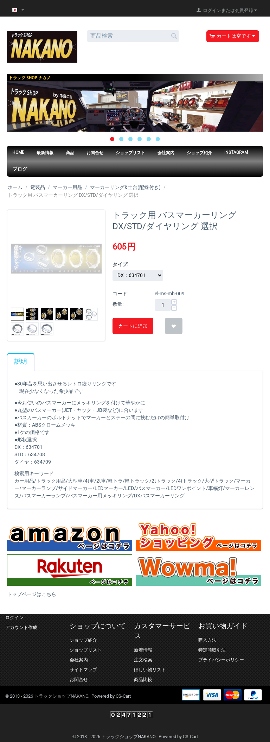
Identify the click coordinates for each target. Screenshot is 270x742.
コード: (120, 293)
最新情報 (45, 152)
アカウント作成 (21, 627)
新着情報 (143, 650)
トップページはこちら (31, 594)
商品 (70, 152)
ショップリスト (130, 152)
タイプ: (120, 264)
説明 (20, 361)
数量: (117, 304)
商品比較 (143, 679)
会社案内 (166, 152)
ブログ (19, 169)
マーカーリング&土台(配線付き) (125, 187)
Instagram (236, 152)
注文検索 (143, 659)
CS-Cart (123, 696)
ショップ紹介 (199, 152)
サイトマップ (83, 669)
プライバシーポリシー (221, 659)
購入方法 (207, 640)
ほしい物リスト (150, 669)
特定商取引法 (212, 650)
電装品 (37, 187)
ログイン (14, 617)
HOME (18, 152)
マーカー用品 (67, 187)
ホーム (15, 187)
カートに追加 (133, 326)
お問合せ (94, 152)
